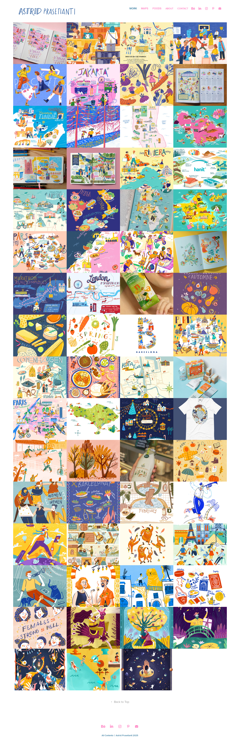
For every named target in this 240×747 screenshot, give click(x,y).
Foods (157, 8)
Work (133, 8)
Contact (182, 8)
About (169, 8)
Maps (144, 8)
